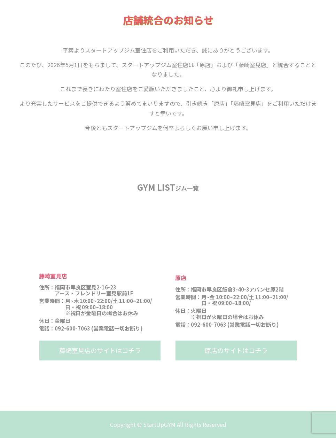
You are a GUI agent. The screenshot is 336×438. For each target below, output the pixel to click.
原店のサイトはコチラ (236, 350)
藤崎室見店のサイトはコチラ (100, 350)
